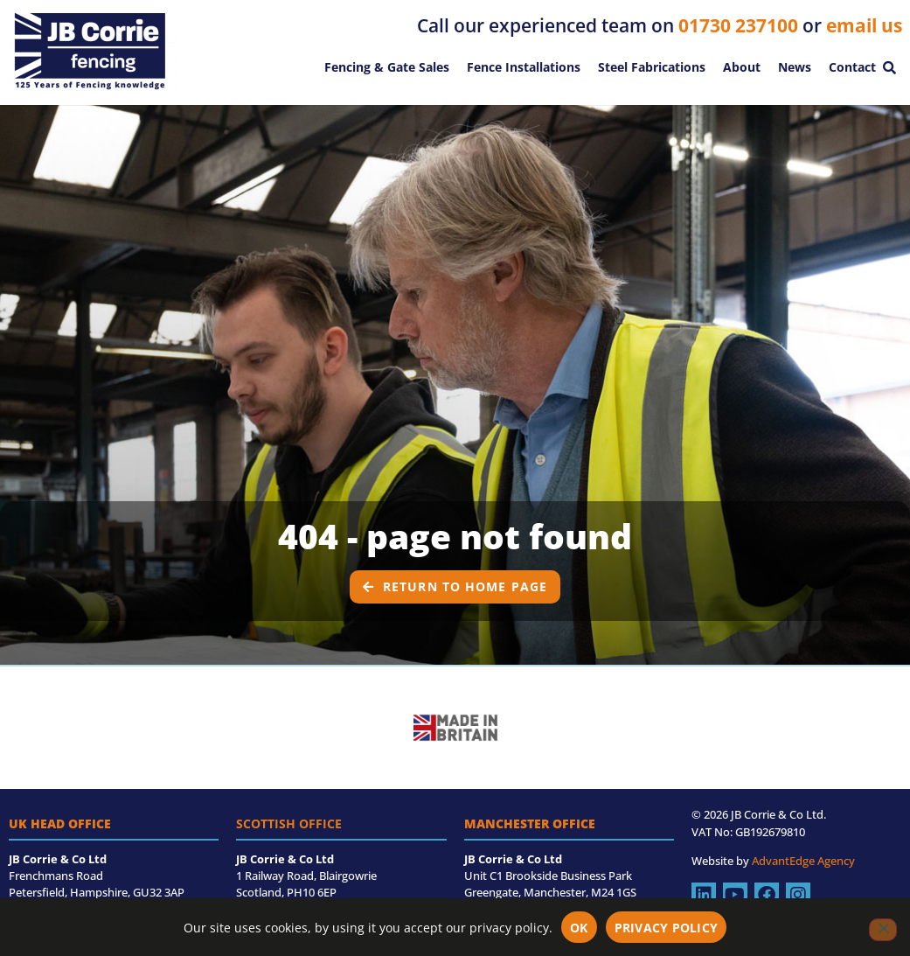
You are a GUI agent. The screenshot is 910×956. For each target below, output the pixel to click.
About (742, 67)
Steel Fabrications (651, 67)
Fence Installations (523, 67)
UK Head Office (60, 823)
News (794, 67)
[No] (883, 929)
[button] (889, 67)
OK (579, 927)
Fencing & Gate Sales (386, 67)
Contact (852, 67)
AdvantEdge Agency (803, 861)
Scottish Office (289, 823)
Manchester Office (529, 823)
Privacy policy (667, 927)
